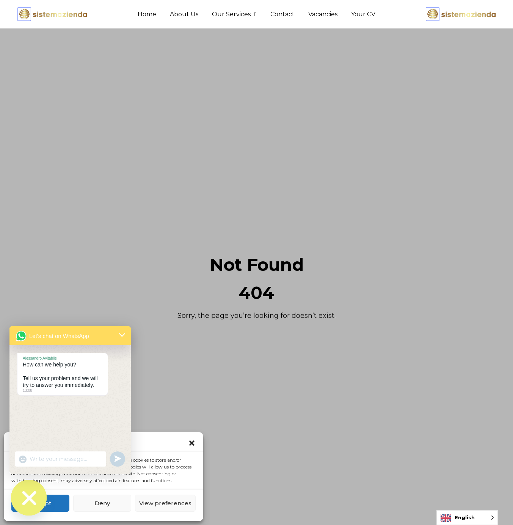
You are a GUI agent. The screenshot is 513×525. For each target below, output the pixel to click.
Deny (102, 503)
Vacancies (322, 14)
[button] (192, 443)
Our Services (234, 14)
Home (147, 14)
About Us (184, 14)
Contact (282, 14)
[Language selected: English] (467, 517)
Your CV (363, 14)
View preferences (165, 503)
